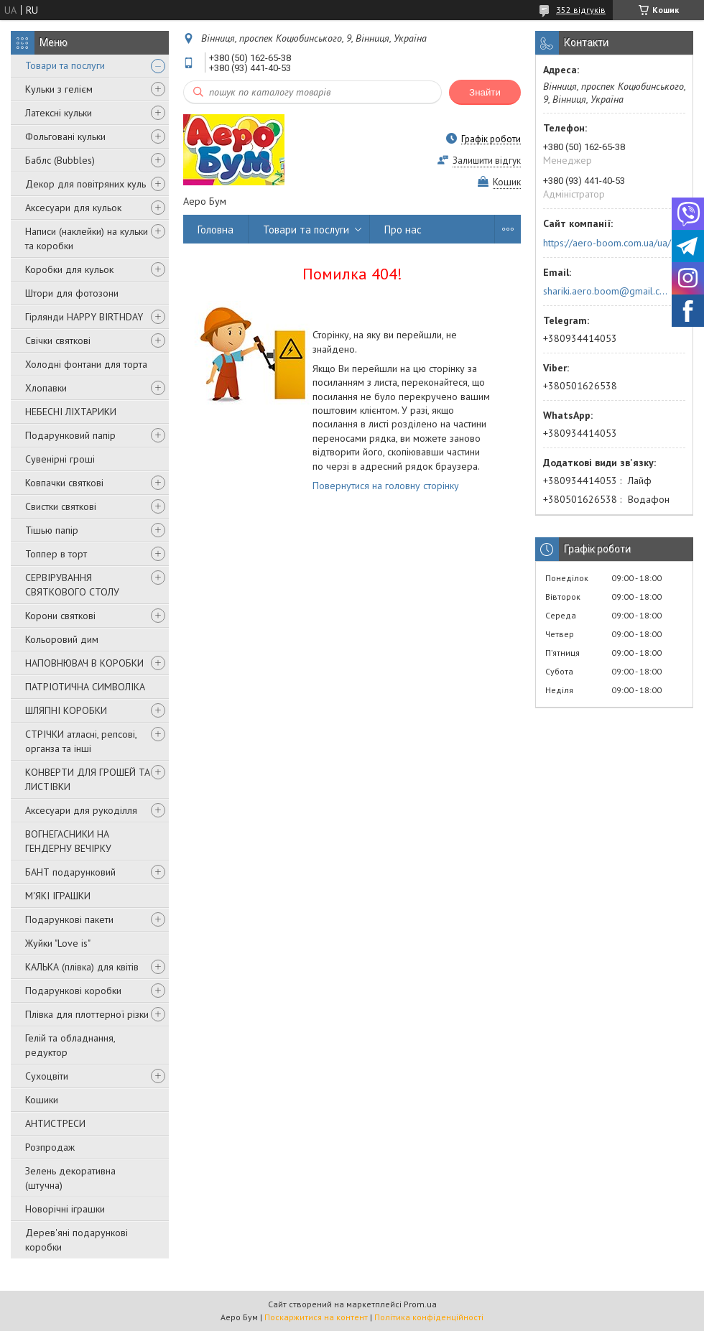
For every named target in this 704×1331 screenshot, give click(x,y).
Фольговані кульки (65, 136)
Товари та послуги (65, 65)
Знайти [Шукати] (485, 92)
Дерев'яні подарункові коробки (76, 1239)
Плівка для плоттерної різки (87, 1014)
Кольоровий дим (61, 639)
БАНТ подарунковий (70, 872)
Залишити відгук (487, 160)
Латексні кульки (58, 112)
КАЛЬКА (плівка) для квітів (82, 966)
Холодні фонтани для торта (86, 364)
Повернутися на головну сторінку (385, 485)
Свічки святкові (58, 340)
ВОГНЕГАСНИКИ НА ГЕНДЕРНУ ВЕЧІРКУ (68, 841)
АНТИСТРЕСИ (55, 1123)
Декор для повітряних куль (85, 183)
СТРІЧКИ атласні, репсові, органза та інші (80, 741)
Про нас (403, 229)
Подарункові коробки (73, 990)
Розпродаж (50, 1147)
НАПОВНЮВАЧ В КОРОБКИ (84, 663)
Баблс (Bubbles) (60, 160)
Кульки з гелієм (59, 89)
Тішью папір (51, 530)
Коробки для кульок (69, 269)
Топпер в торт (56, 553)
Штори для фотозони (72, 293)
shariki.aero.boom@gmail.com (606, 290)
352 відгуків (581, 9)
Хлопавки (46, 387)
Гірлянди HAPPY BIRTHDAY (84, 316)
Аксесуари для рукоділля (81, 810)
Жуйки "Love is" (58, 943)
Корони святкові (60, 615)
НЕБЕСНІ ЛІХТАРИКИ (70, 411)
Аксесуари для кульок (73, 207)
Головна (215, 229)
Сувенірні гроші (60, 459)
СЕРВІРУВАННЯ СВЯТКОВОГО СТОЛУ (72, 584)
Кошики (41, 1099)
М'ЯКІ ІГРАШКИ (58, 895)
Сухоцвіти (46, 1076)
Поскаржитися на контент (316, 1317)
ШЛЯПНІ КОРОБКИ (66, 710)
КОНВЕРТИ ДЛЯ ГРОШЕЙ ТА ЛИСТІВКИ (87, 779)
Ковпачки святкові (64, 482)
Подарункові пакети (69, 919)
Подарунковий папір (70, 435)
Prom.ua (420, 1304)
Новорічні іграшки (65, 1208)
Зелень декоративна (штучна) (70, 1178)
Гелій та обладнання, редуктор (70, 1045)
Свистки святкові (60, 506)
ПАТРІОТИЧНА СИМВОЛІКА (85, 686)
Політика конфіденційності (428, 1317)
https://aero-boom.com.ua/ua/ (607, 242)
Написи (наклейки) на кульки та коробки (86, 238)
